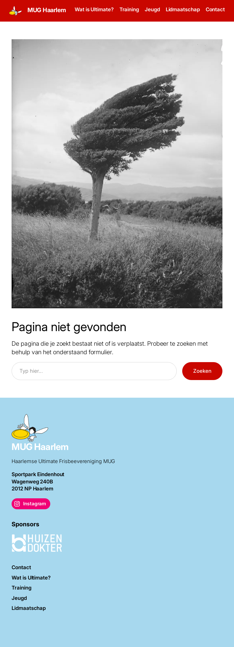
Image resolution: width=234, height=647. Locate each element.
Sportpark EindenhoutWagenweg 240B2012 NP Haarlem (38, 481)
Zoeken (202, 371)
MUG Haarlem (46, 10)
